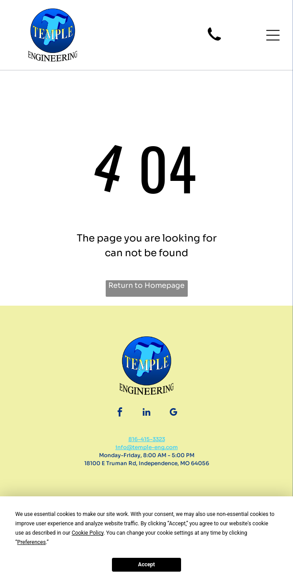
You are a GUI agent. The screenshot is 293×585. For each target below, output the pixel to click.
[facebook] (120, 413)
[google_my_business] (173, 413)
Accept (146, 564)
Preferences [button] (31, 542)
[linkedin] (146, 413)
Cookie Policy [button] (87, 533)
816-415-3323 (146, 439)
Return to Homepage (146, 285)
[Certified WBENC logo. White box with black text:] (214, 491)
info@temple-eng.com (147, 447)
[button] (273, 35)
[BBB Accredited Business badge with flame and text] (79, 491)
